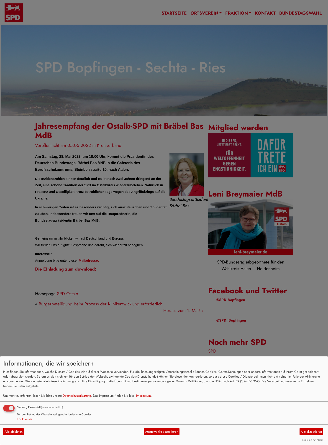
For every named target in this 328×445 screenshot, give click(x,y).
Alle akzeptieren (311, 431)
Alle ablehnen (14, 431)
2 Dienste (24, 419)
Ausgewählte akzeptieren (161, 431)
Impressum (143, 395)
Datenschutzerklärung (77, 395)
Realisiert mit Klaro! (312, 440)
